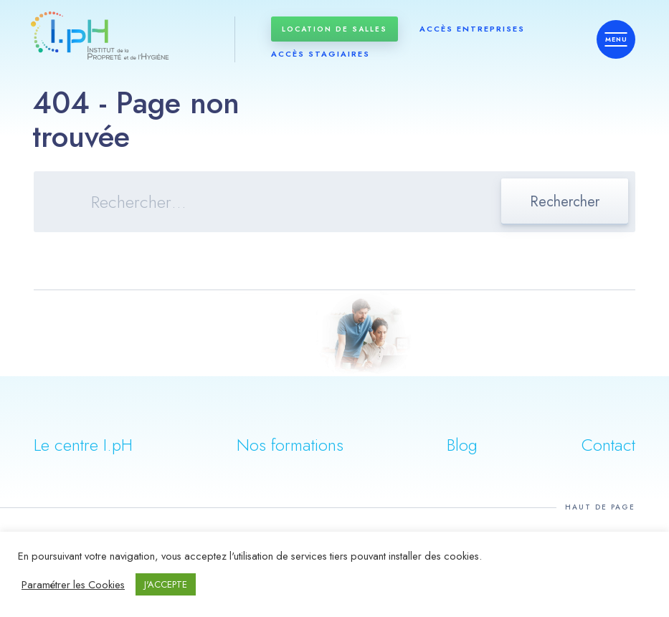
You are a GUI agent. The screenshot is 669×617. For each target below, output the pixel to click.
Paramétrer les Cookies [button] (73, 584)
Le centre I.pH (83, 444)
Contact (608, 444)
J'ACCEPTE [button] (165, 584)
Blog (462, 444)
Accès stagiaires (320, 53)
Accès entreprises (472, 28)
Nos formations (290, 444)
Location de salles (334, 29)
